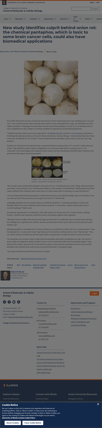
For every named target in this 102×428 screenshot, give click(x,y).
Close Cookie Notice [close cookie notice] (32, 423)
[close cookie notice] (98, 404)
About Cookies (13, 423)
